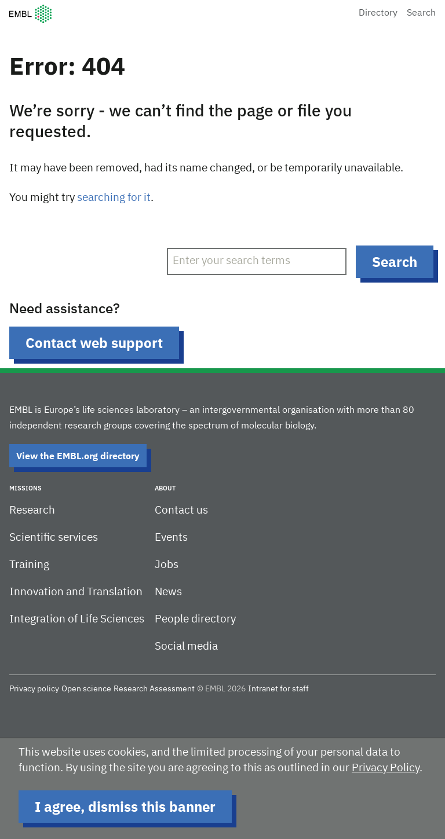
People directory (195, 619)
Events (171, 537)
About (165, 488)
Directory (378, 13)
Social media (186, 646)
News (168, 592)
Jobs (166, 564)
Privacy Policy (386, 768)
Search (421, 13)
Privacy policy (34, 689)
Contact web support (94, 343)
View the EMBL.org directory (78, 455)
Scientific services (53, 537)
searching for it (114, 197)
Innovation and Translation (76, 592)
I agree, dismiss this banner (125, 806)
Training (29, 564)
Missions (25, 488)
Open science (86, 689)
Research (32, 510)
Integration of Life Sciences (76, 619)
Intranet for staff (278, 689)
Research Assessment (154, 689)
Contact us (181, 510)
